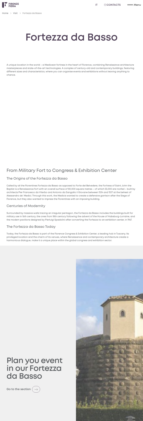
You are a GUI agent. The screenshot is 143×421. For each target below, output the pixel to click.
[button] (134, 5)
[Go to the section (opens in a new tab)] (38, 388)
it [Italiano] (96, 5)
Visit (15, 13)
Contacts (112, 5)
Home (5, 13)
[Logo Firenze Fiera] (10, 5)
